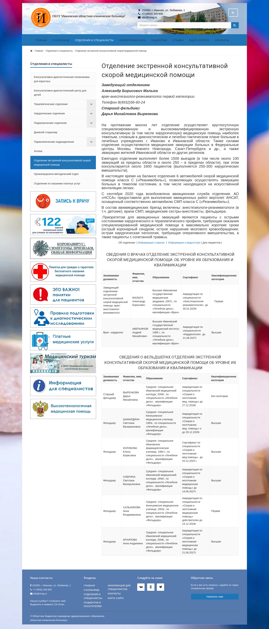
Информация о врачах (151, 243)
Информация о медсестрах (184, 243)
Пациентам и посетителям (93, 605)
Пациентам (159, 41)
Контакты (222, 41)
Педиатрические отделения (50, 123)
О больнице (61, 41)
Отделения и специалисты (94, 41)
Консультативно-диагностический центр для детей (60, 93)
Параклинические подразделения (54, 142)
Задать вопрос (199, 41)
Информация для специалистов (119, 588)
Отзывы (177, 41)
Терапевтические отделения (51, 104)
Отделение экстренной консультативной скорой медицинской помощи (111, 51)
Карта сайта (116, 599)
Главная (41, 41)
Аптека (38, 151)
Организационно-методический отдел (56, 174)
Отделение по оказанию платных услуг (57, 184)
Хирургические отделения (49, 114)
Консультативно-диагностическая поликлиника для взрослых (62, 79)
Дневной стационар (45, 133)
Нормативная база (132, 41)
